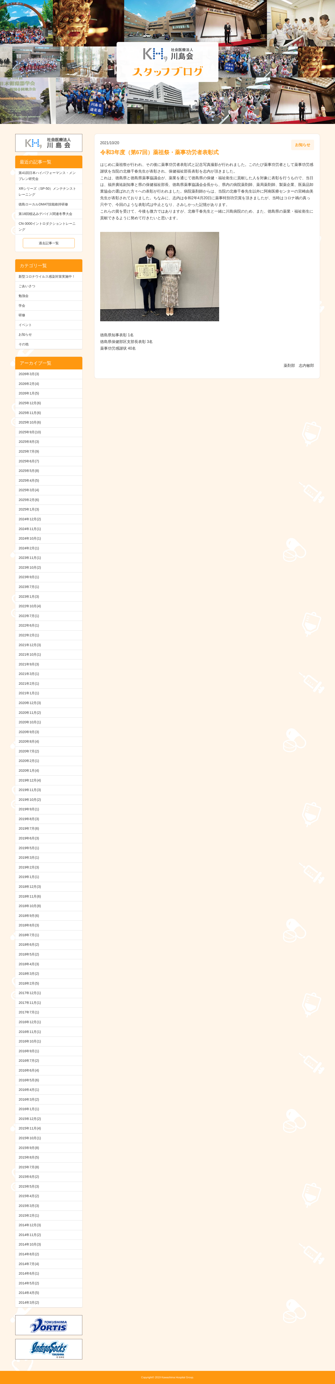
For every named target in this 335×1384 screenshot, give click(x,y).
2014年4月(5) (29, 1293)
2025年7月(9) (29, 451)
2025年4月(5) (29, 480)
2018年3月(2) (29, 973)
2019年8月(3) (29, 819)
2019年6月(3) (29, 838)
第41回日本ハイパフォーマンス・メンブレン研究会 (47, 176)
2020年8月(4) (29, 741)
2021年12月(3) (30, 645)
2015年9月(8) (29, 1148)
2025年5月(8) (29, 471)
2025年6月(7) (29, 461)
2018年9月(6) (29, 916)
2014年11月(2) (30, 1235)
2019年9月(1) (29, 809)
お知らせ (25, 334)
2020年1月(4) (29, 770)
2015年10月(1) (30, 1138)
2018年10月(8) (30, 906)
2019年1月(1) (29, 877)
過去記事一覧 (49, 243)
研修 (22, 315)
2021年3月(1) (29, 674)
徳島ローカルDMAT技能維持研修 (43, 204)
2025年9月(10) (30, 432)
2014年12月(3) (30, 1225)
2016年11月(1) (30, 1032)
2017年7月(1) (29, 1012)
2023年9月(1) (29, 577)
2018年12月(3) (30, 887)
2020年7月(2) (29, 751)
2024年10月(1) (30, 538)
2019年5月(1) (29, 848)
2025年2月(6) (29, 500)
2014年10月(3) (30, 1244)
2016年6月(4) (29, 1070)
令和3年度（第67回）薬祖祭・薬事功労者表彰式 (159, 152)
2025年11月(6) (30, 413)
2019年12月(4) (30, 780)
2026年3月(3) (29, 374)
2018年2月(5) (29, 983)
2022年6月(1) (29, 625)
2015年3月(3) (29, 1206)
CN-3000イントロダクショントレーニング (47, 226)
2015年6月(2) (29, 1177)
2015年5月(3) (29, 1186)
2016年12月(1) (30, 1022)
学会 (22, 305)
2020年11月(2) (30, 713)
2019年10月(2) (30, 800)
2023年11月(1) (30, 558)
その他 (24, 344)
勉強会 (24, 296)
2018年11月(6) (30, 896)
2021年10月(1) (30, 654)
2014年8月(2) (29, 1254)
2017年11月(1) (30, 1003)
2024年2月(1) (29, 548)
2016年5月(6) (29, 1080)
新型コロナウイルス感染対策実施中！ (47, 276)
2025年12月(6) (30, 403)
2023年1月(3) (29, 596)
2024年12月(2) (30, 519)
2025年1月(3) (29, 509)
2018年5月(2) (29, 954)
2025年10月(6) (30, 422)
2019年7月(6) (29, 828)
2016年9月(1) (29, 1051)
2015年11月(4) (30, 1128)
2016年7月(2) (29, 1060)
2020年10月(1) (30, 722)
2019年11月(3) (30, 790)
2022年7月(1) (29, 616)
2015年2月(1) (29, 1215)
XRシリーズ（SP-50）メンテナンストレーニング (47, 191)
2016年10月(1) (30, 1041)
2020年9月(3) (29, 732)
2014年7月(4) (29, 1264)
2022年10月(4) (30, 606)
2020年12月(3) (30, 703)
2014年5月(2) (29, 1283)
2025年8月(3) (29, 442)
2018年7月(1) (29, 935)
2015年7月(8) (29, 1167)
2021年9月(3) (29, 664)
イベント (25, 325)
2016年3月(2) (29, 1099)
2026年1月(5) (29, 393)
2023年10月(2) (30, 567)
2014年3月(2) (29, 1302)
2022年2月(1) (29, 635)
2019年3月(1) (29, 857)
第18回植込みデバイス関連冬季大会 (45, 214)
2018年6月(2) (29, 944)
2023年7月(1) (29, 587)
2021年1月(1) (29, 693)
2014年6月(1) (29, 1273)
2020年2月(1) (29, 761)
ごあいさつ (27, 286)
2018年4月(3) (29, 964)
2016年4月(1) (29, 1090)
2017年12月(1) (30, 993)
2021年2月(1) (29, 683)
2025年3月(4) (29, 490)
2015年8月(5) (29, 1157)
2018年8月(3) (29, 925)
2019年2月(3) (29, 867)
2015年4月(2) (29, 1196)
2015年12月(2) (30, 1119)
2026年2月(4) (29, 384)
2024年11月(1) (30, 529)
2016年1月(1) (29, 1109)
